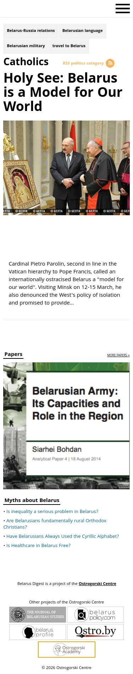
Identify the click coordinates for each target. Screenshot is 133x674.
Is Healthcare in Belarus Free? (38, 546)
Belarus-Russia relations (31, 31)
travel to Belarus (68, 46)
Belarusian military (26, 46)
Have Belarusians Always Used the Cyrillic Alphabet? (62, 537)
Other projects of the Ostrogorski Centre (66, 603)
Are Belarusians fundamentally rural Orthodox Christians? (54, 524)
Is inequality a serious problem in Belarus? (52, 512)
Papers (13, 355)
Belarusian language (82, 31)
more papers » (118, 355)
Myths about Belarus (31, 501)
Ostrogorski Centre (97, 584)
